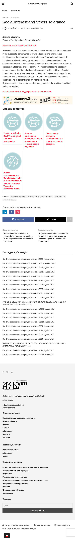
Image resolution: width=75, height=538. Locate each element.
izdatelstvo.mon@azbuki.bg (13, 410)
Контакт (5, 432)
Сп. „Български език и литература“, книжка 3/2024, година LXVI (28, 335)
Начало (5, 17)
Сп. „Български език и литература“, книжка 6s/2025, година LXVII (28, 276)
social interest (60, 196)
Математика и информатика (14, 482)
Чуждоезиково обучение (13, 494)
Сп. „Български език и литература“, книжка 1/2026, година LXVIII (28, 272)
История (6, 491)
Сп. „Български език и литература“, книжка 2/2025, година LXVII (28, 298)
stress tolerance (9, 200)
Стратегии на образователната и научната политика (25, 472)
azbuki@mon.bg (8, 412)
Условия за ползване (42, 530)
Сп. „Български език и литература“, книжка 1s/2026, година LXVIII (28, 268)
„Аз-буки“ (13, 28)
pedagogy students (18, 196)
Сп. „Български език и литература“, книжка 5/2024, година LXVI (28, 322)
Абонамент (7, 436)
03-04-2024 (25, 28)
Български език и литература (37, 3)
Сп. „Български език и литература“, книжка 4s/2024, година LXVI (28, 326)
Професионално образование (15, 488)
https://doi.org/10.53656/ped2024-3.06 (19, 45)
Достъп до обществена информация (16, 530)
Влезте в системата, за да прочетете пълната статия (26, 92)
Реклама (6, 442)
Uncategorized (14, 17)
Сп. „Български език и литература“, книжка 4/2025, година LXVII (28, 289)
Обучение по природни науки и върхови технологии (25, 485)
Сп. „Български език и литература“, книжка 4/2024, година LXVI (28, 331)
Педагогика (7, 478)
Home (4, 11)
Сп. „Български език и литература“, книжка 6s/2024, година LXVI (28, 314)
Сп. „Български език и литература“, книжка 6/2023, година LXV (27, 355)
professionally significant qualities (39, 196)
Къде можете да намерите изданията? (19, 423)
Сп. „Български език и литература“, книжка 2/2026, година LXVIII (28, 264)
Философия (7, 498)
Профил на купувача (62, 530)
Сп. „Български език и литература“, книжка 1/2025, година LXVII (28, 302)
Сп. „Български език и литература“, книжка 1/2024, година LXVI (28, 344)
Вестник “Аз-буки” (10, 454)
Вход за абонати (9, 426)
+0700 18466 (7, 405)
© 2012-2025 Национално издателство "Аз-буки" (19, 533)
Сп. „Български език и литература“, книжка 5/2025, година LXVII (28, 285)
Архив (5, 461)
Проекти (6, 439)
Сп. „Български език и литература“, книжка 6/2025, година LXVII (28, 281)
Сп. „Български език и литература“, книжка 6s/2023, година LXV (28, 359)
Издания (15, 11)
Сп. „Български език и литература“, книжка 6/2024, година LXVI (28, 318)
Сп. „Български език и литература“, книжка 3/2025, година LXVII (28, 294)
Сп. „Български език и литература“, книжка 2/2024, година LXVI (28, 339)
